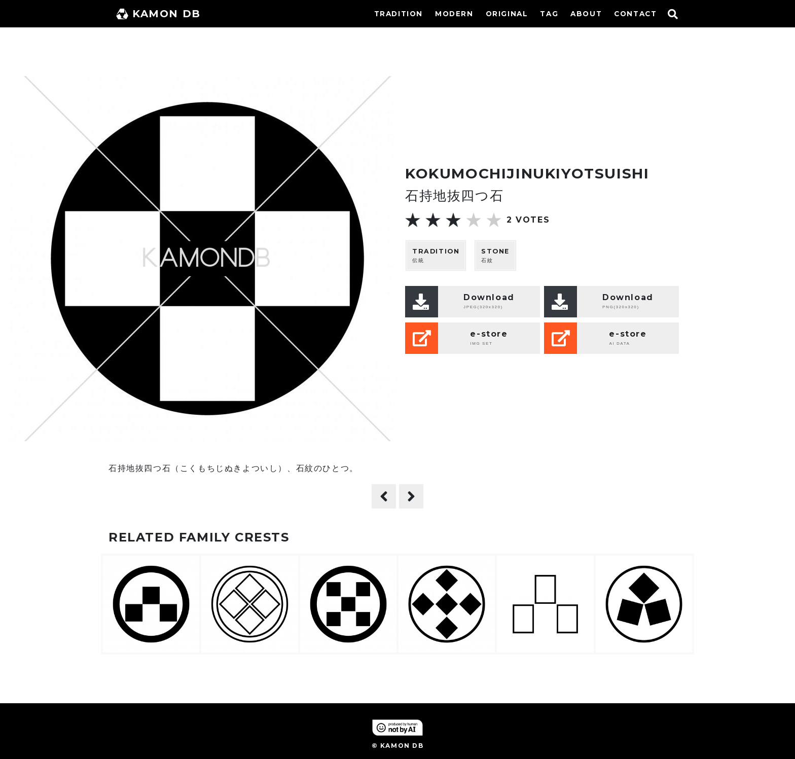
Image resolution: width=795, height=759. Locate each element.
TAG (549, 14)
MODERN (454, 14)
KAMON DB (158, 14)
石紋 (495, 255)
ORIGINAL (507, 14)
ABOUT (586, 14)
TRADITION (398, 14)
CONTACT (635, 14)
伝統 (435, 255)
